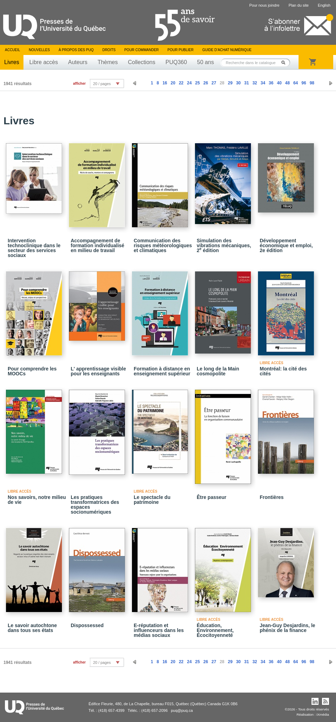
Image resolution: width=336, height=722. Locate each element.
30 (238, 83)
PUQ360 (176, 62)
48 (287, 83)
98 (312, 83)
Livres (11, 62)
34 (262, 83)
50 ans (205, 62)
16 (164, 83)
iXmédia (322, 714)
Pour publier (181, 50)
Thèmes (108, 62)
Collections (141, 62)
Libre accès (43, 62)
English (324, 5)
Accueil (12, 50)
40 (279, 83)
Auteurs (78, 62)
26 (205, 83)
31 (246, 83)
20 (173, 83)
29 (230, 83)
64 (295, 83)
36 (271, 83)
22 (181, 83)
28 (222, 83)
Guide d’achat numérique (227, 50)
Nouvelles (39, 50)
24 (189, 83)
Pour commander (141, 50)
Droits (108, 50)
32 (254, 83)
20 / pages (102, 84)
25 (197, 83)
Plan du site (298, 5)
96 (303, 83)
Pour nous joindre (264, 5)
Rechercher (285, 62)
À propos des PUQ (75, 50)
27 (213, 83)
